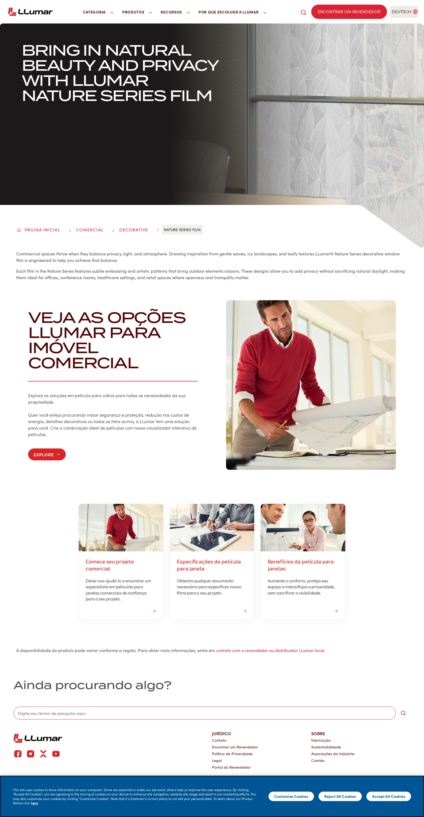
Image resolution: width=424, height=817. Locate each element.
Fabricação (321, 740)
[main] (212, 796)
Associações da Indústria (333, 753)
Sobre (318, 733)
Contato (219, 740)
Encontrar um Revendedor (235, 747)
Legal (217, 760)
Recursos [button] (175, 12)
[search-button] (403, 713)
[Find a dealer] (349, 12)
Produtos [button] (137, 12)
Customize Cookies (291, 796)
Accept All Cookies (388, 796)
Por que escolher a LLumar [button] (232, 12)
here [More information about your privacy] (34, 803)
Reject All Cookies (340, 796)
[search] (303, 11)
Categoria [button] (98, 12)
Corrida (317, 760)
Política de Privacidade (232, 753)
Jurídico (221, 733)
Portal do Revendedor (231, 767)
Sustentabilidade (326, 747)
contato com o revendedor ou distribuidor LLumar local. (270, 650)
